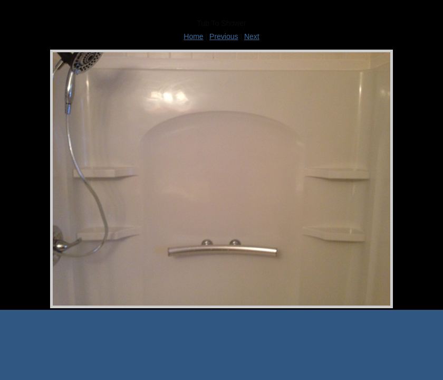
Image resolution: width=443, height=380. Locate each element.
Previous (223, 36)
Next (251, 36)
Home (193, 36)
